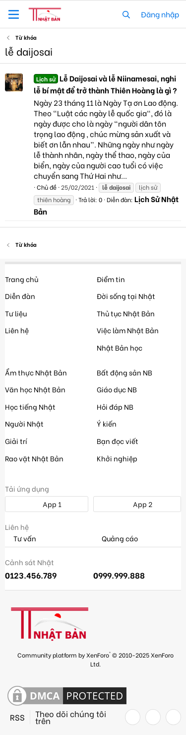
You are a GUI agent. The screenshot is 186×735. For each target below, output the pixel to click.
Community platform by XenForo (95, 659)
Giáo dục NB (117, 389)
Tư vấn (20, 538)
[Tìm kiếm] (126, 14)
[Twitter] (153, 717)
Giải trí (16, 441)
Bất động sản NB (124, 372)
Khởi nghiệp (117, 458)
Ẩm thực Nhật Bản (36, 372)
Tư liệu (16, 313)
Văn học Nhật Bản (35, 389)
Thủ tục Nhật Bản (126, 313)
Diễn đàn (20, 296)
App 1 (47, 504)
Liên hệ (17, 330)
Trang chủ (21, 279)
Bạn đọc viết (117, 441)
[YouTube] (173, 717)
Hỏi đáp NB (115, 406)
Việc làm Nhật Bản (128, 330)
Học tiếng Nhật (30, 406)
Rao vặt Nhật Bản (34, 458)
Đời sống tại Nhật (126, 296)
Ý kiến (107, 423)
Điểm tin (111, 279)
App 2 (137, 504)
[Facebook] (132, 717)
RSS (17, 717)
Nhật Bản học (119, 347)
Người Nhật (24, 423)
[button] (13, 14)
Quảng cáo (115, 538)
